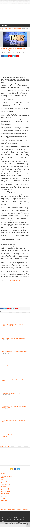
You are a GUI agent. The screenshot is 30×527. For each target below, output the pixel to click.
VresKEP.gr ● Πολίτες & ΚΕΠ (8, 282)
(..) (20, 524)
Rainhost (3, 521)
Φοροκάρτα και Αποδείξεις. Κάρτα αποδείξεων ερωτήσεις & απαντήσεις (12, 325)
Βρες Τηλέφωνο (5, 491)
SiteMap (9, 519)
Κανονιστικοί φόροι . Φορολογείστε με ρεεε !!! (12, 365)
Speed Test (4, 500)
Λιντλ (2, 477)
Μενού (4, 25)
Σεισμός (3, 498)
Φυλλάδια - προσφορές (6, 476)
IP (1, 502)
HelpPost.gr (3, 509)
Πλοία (2, 495)
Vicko (2, 482)
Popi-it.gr (9, 509)
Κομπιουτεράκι (5, 493)
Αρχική (1, 28)
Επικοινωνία (16, 519)
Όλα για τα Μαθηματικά (17, 509)
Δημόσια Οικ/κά (17, 28)
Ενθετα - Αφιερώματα (8, 28)
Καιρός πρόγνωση (6, 484)
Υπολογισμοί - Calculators (15, 280)
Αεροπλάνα (4, 496)
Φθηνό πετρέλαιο (5, 489)
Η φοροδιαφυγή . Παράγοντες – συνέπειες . (12, 393)
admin (3, 52)
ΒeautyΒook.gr (25, 509)
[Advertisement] (15, 14)
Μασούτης (4, 481)
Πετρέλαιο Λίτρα (5, 488)
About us (16, 517)
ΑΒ (2, 479)
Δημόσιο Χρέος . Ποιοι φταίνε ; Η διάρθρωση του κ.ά (14, 338)
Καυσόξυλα (4, 486)
